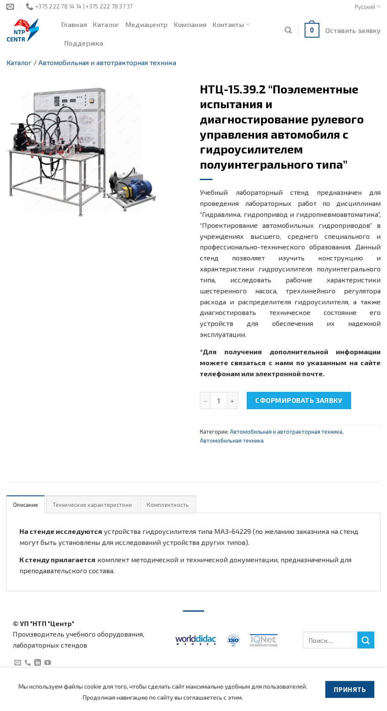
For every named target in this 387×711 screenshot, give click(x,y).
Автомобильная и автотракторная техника (107, 62)
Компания (190, 24)
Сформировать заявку (298, 400)
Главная (74, 24)
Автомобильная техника (232, 440)
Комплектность (168, 504)
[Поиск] (288, 30)
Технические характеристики (92, 504)
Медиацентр (146, 24)
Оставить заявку (353, 30)
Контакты (231, 24)
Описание (25, 504)
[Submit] (365, 640)
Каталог (106, 24)
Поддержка (83, 43)
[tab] (25, 504)
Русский (368, 7)
